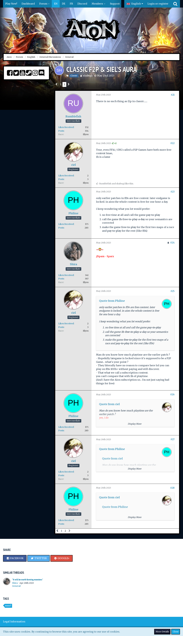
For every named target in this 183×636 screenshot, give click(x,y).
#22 (172, 143)
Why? (8, 605)
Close (175, 631)
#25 (172, 291)
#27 (172, 439)
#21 (173, 94)
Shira (15, 583)
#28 (172, 487)
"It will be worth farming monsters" (27, 579)
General (16, 586)
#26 (172, 394)
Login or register (158, 3)
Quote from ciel (109, 404)
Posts (61, 130)
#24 (172, 242)
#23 (172, 191)
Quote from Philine (112, 301)
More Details (162, 631)
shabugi (88, 75)
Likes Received (66, 127)
